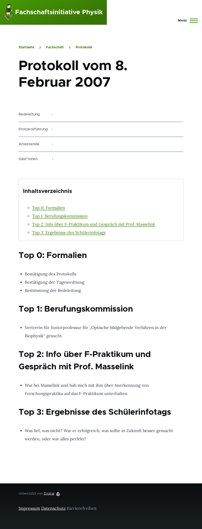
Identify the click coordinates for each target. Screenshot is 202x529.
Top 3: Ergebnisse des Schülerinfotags (68, 232)
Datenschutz (53, 508)
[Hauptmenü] (186, 20)
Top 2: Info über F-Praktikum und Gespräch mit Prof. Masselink (93, 224)
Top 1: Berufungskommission (60, 216)
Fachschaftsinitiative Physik (59, 12)
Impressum (29, 508)
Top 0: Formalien (48, 207)
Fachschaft (55, 47)
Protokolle (84, 47)
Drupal (49, 493)
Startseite (26, 47)
